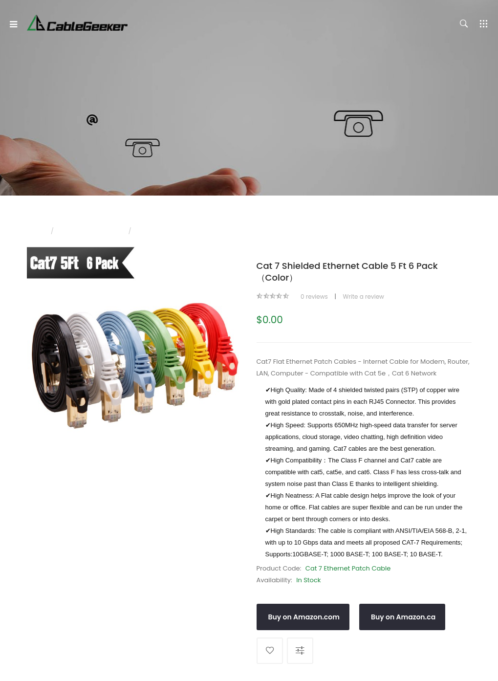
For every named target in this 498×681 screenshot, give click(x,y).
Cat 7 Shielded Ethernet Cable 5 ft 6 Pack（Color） (211, 231)
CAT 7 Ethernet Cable (91, 231)
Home (35, 231)
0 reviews (314, 296)
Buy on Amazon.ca (403, 617)
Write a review (363, 296)
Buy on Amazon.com (304, 617)
